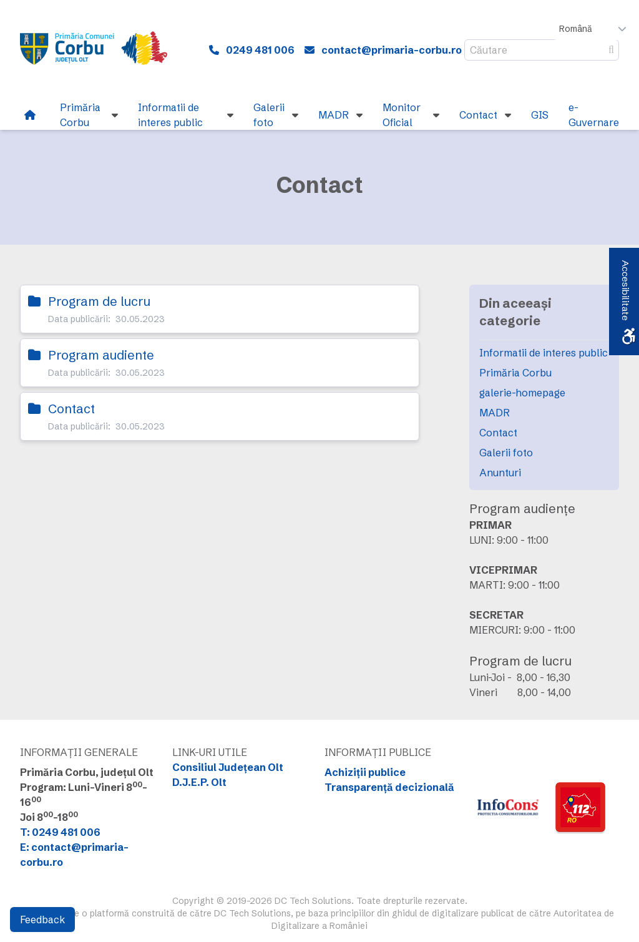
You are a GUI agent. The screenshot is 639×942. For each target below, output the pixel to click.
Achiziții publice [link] (365, 772)
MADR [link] (494, 412)
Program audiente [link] (101, 355)
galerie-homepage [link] (522, 392)
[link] (101, 50)
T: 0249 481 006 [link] (60, 832)
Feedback (42, 919)
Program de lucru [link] (99, 301)
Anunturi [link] (500, 472)
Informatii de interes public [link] (543, 352)
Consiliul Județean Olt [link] (227, 767)
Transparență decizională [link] (389, 787)
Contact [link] (71, 408)
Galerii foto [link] (506, 452)
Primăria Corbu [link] (515, 372)
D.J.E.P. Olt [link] (199, 782)
